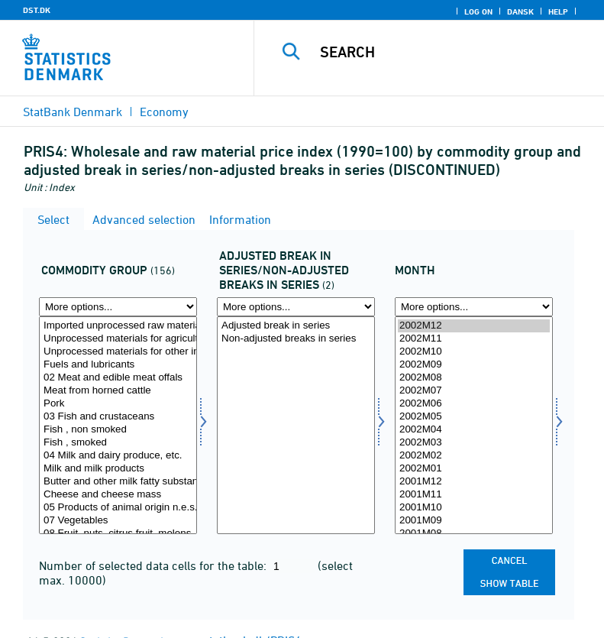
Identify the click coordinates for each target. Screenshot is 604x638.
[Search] (452, 52)
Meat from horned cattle (118, 390)
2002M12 (474, 325)
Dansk (520, 11)
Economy (164, 111)
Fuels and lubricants (118, 364)
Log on (478, 11)
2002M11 (474, 338)
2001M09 (474, 520)
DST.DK (36, 10)
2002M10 (474, 351)
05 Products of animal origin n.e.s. (118, 507)
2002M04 (474, 429)
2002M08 (474, 377)
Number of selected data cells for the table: (154, 565)
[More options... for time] (474, 306)
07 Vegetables (118, 520)
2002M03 (474, 442)
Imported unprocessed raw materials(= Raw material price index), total (118, 325)
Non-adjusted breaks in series (296, 338)
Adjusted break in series (296, 325)
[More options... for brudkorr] (296, 306)
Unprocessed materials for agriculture (118, 338)
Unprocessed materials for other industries (118, 351)
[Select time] (474, 425)
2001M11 (474, 494)
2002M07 (474, 390)
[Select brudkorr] (296, 425)
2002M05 (474, 416)
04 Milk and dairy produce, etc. (118, 455)
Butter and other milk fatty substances (118, 481)
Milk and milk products (118, 468)
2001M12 (474, 481)
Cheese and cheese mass (118, 494)
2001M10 (474, 507)
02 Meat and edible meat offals (118, 377)
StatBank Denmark (72, 111)
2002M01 (474, 468)
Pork (118, 403)
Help (558, 11)
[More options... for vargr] (118, 306)
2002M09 (474, 364)
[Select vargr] (118, 425)
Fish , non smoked (118, 429)
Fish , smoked (118, 442)
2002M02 (474, 455)
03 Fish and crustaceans (118, 416)
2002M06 (474, 403)
